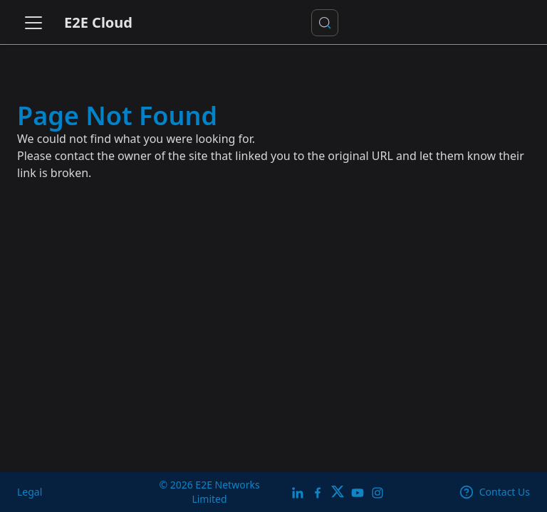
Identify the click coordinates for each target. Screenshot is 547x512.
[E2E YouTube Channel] (357, 491)
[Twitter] (337, 491)
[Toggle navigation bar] (33, 22)
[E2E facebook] (318, 491)
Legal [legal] (29, 491)
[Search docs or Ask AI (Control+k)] (324, 22)
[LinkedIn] (298, 491)
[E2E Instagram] (377, 491)
